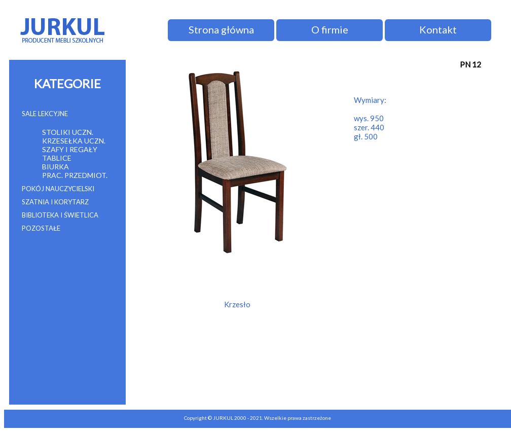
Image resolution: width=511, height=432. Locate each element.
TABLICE (56, 158)
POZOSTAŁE (41, 228)
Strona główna (221, 29)
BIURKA (55, 166)
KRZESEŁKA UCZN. (73, 140)
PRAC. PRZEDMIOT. (74, 175)
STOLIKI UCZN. (67, 132)
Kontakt (438, 29)
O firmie (329, 29)
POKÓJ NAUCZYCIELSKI (58, 189)
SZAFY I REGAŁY (69, 149)
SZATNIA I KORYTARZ (55, 202)
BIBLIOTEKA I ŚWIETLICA (60, 215)
